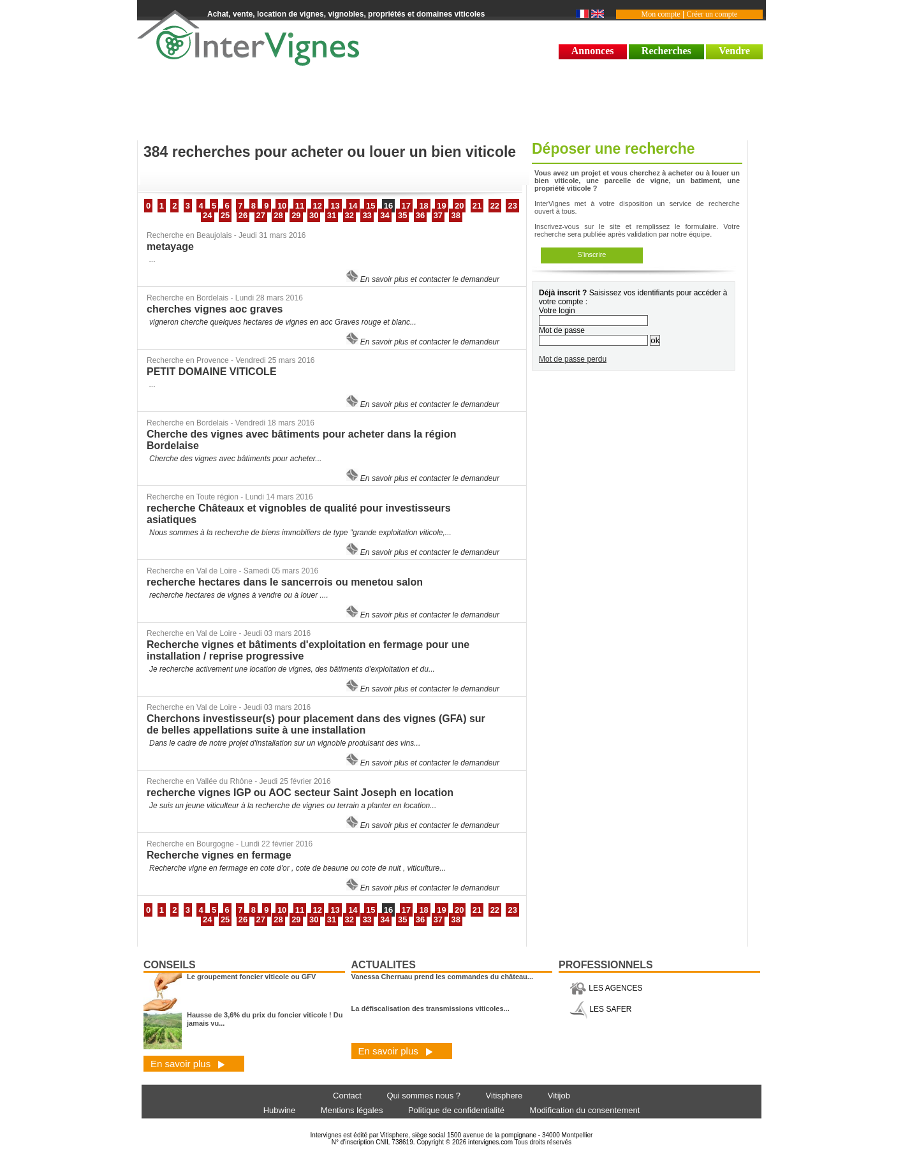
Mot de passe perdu (572, 359)
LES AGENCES (605, 988)
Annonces (592, 50)
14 (352, 205)
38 (455, 215)
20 (459, 205)
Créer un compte (711, 14)
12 (317, 205)
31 (331, 215)
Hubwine (279, 1110)
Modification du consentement (585, 1110)
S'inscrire (592, 254)
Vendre (734, 50)
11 (299, 205)
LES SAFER (600, 1009)
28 (278, 215)
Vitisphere (504, 1095)
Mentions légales (352, 1110)
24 (207, 215)
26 (243, 215)
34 (384, 215)
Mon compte (661, 14)
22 (494, 205)
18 (423, 205)
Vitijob (559, 1095)
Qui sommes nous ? (423, 1095)
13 (334, 205)
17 (406, 205)
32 (349, 215)
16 (388, 205)
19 (441, 205)
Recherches (666, 50)
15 (370, 205)
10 (281, 205)
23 (512, 205)
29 (295, 215)
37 (438, 215)
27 (260, 215)
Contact (347, 1095)
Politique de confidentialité (456, 1110)
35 (402, 215)
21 (477, 205)
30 (313, 215)
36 (420, 215)
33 (366, 215)
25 (225, 215)
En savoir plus (187, 1063)
